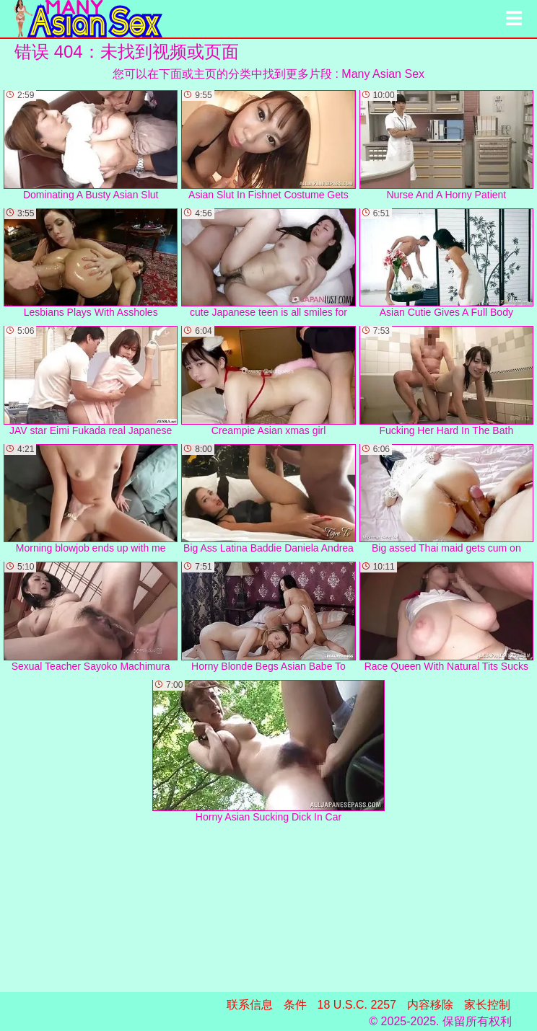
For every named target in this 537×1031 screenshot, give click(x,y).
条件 (295, 1005)
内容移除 (430, 1005)
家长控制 (487, 1005)
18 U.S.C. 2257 (357, 1005)
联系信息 (250, 1005)
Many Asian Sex (382, 74)
